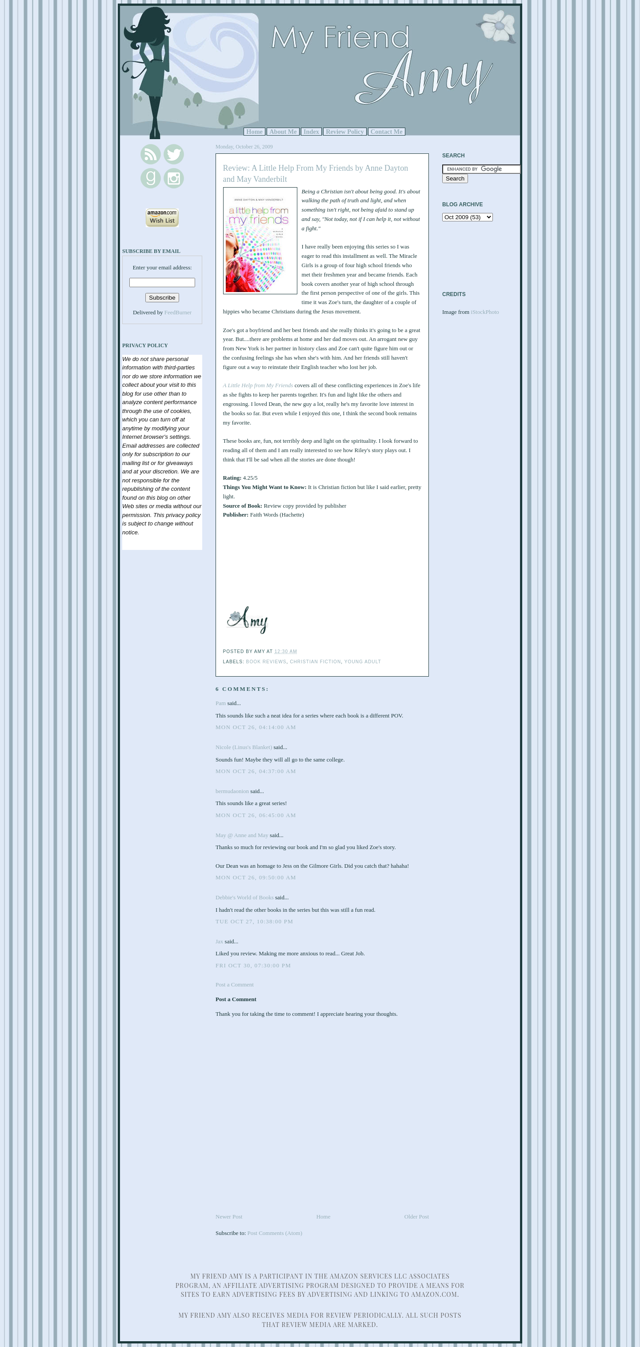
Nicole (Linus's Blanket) (244, 747)
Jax (219, 941)
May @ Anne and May (242, 835)
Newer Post (229, 1216)
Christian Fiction (315, 661)
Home (254, 131)
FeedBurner (178, 312)
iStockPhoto (485, 312)
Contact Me (387, 131)
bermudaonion (232, 791)
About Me (283, 131)
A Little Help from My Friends (258, 385)
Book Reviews (266, 661)
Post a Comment (235, 984)
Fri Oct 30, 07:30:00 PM (253, 965)
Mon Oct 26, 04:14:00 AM (256, 727)
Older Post (416, 1216)
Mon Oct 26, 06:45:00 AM (256, 815)
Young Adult (362, 661)
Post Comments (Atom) (275, 1233)
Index (311, 131)
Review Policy (345, 131)
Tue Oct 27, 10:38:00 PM (254, 921)
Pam (221, 703)
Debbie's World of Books (245, 897)
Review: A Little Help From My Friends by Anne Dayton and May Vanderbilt (315, 174)
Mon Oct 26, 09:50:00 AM (256, 877)
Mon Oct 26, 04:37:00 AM (256, 771)
